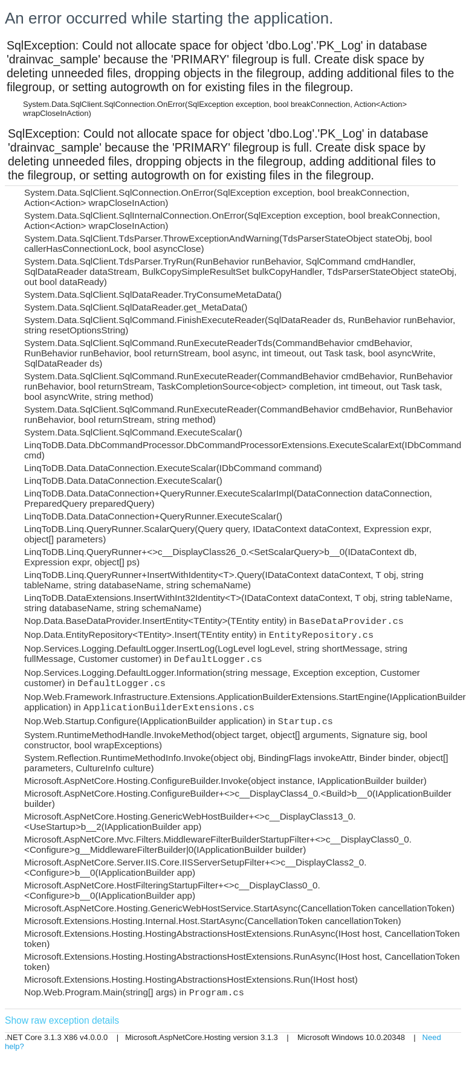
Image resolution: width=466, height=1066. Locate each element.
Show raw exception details (62, 1020)
